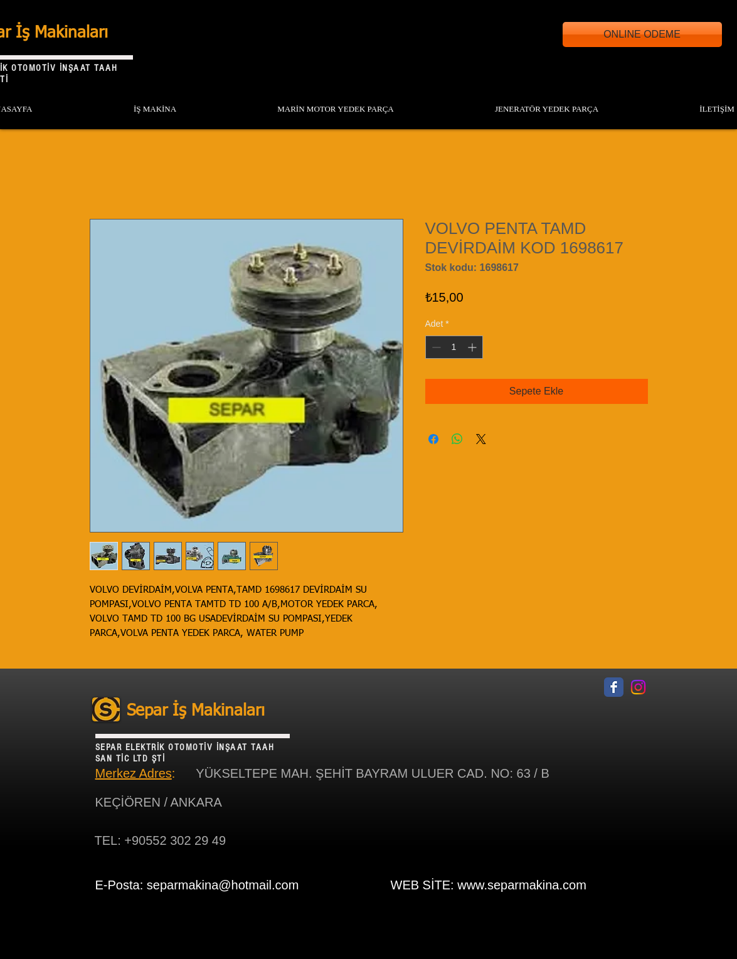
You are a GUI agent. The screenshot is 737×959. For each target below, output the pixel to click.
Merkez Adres (133, 773)
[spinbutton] (454, 347)
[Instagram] (638, 687)
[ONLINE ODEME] (642, 34)
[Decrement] (435, 347)
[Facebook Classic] (613, 687)
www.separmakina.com (521, 885)
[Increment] (473, 347)
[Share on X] (481, 439)
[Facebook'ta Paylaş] (433, 439)
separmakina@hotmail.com (223, 885)
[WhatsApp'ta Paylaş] (457, 439)
